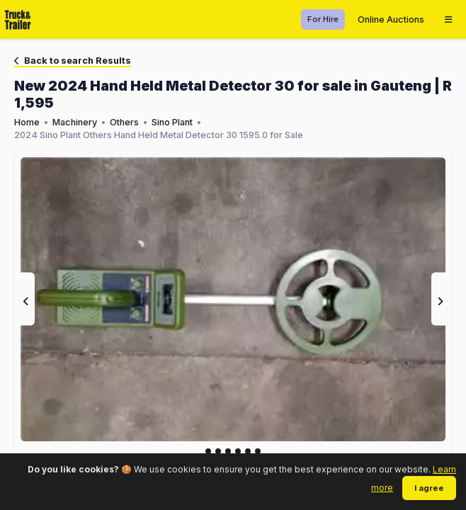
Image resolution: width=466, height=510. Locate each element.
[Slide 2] (228, 451)
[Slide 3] (238, 451)
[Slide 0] (208, 451)
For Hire (323, 19)
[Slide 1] (218, 451)
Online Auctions (391, 19)
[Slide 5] (258, 451)
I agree (429, 488)
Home (27, 122)
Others (124, 122)
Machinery (74, 122)
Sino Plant (172, 122)
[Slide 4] (248, 451)
